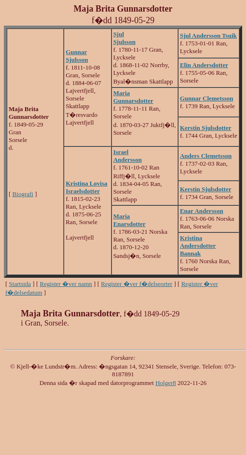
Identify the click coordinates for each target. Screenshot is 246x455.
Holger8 (165, 382)
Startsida (20, 283)
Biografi (23, 194)
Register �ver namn (66, 283)
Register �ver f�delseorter (136, 283)
